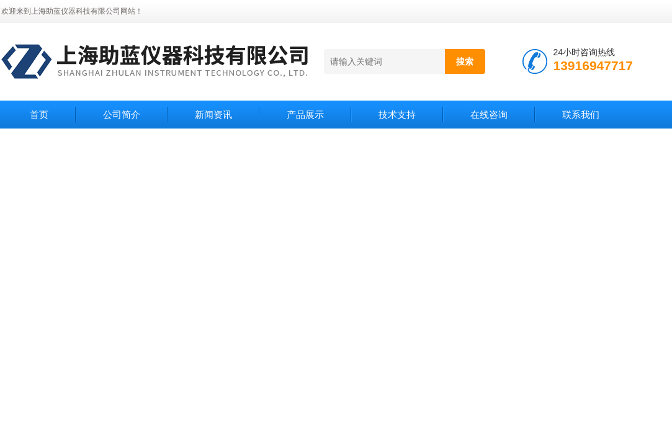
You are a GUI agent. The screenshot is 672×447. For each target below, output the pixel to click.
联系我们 (580, 114)
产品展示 (305, 114)
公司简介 (121, 114)
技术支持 (397, 114)
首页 (39, 114)
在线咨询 (489, 114)
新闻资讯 (213, 114)
